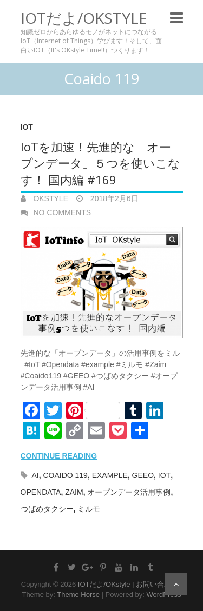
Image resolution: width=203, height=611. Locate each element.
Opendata (41, 492)
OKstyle (49, 198)
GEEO (143, 475)
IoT (27, 127)
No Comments (62, 212)
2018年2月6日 (113, 198)
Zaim (74, 492)
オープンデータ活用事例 (129, 492)
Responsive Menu (176, 17)
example (110, 475)
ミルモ (88, 508)
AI (34, 475)
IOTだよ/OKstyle (84, 18)
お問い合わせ (157, 584)
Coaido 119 (65, 475)
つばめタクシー (47, 508)
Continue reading (59, 455)
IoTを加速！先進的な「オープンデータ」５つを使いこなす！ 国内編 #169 (100, 163)
